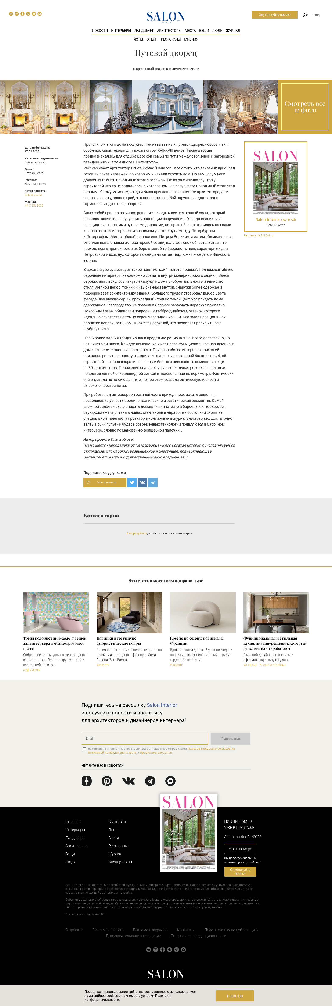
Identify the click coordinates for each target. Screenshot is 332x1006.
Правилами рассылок (156, 752)
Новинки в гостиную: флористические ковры (119, 641)
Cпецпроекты (120, 862)
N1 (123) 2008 (34, 205)
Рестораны (171, 39)
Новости (100, 31)
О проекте (74, 930)
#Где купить (31, 670)
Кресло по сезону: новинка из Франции (197, 641)
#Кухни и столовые (272, 665)
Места (190, 31)
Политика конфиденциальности (198, 935)
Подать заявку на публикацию (231, 930)
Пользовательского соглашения (211, 748)
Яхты (138, 39)
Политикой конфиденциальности (112, 752)
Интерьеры (121, 31)
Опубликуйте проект (275, 15)
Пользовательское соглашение (133, 935)
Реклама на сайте (107, 930)
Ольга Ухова (33, 194)
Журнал (233, 31)
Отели (152, 39)
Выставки (117, 821)
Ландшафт (144, 31)
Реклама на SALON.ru (258, 235)
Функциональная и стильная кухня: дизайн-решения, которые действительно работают (274, 643)
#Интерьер (250, 665)
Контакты (186, 930)
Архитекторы (169, 31)
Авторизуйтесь (136, 533)
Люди (217, 31)
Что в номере (240, 849)
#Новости (103, 665)
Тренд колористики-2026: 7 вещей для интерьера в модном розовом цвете (55, 643)
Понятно (235, 996)
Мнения (191, 39)
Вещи (204, 31)
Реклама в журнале (150, 930)
